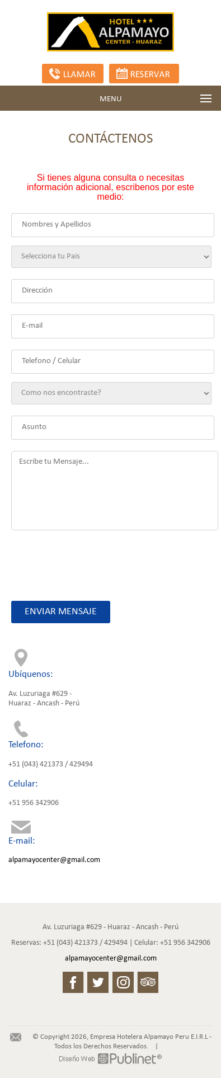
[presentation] (95, 560)
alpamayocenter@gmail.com (54, 860)
